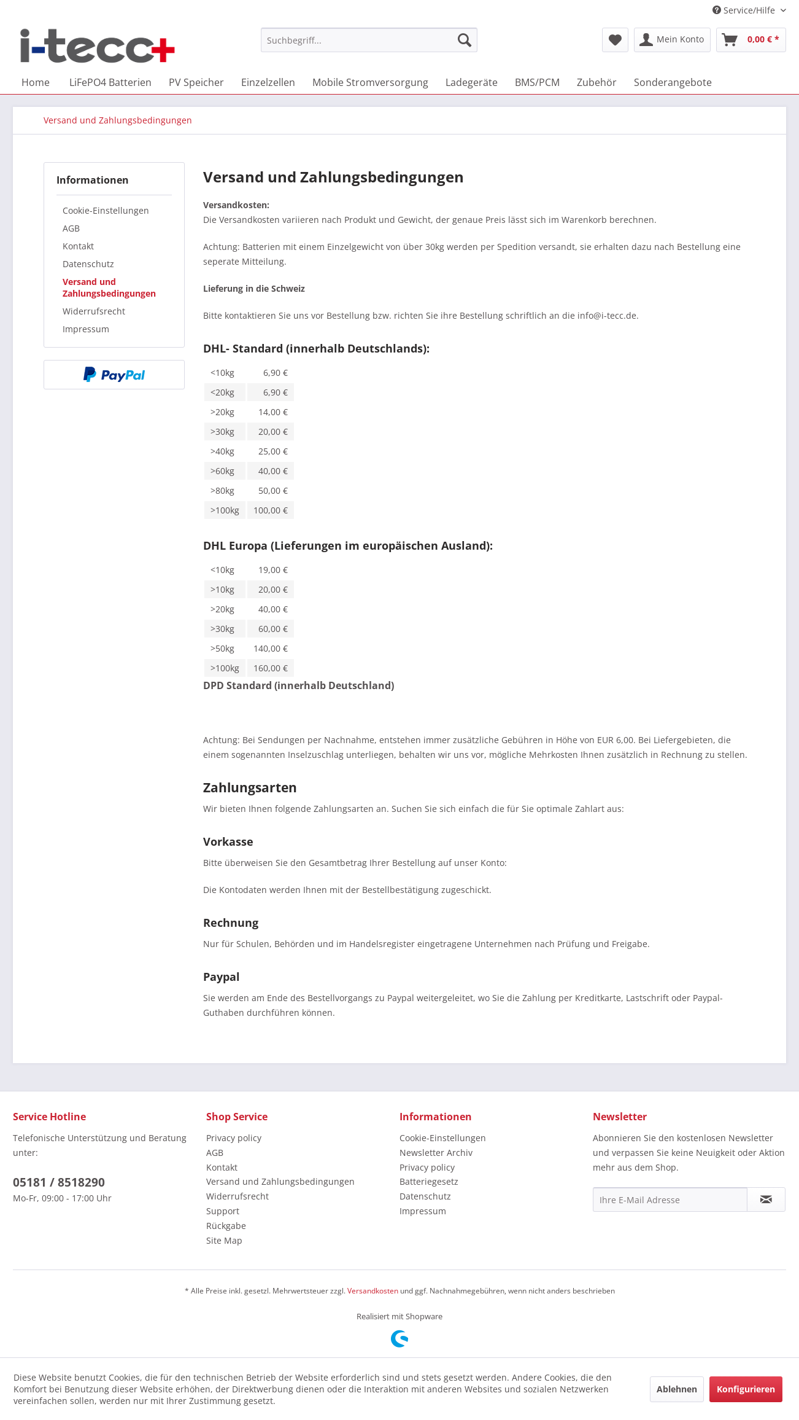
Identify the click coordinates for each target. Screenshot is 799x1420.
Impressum (86, 329)
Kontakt (78, 246)
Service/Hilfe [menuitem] (745, 10)
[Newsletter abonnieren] (766, 1199)
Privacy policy (233, 1138)
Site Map (224, 1240)
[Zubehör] (596, 82)
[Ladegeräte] (471, 82)
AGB (71, 228)
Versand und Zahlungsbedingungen (109, 287)
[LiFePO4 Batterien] (110, 82)
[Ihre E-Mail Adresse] (670, 1199)
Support (222, 1211)
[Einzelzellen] (268, 82)
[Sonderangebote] (672, 82)
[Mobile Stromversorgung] (370, 82)
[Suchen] (464, 40)
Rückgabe (226, 1225)
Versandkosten (372, 1290)
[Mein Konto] (672, 40)
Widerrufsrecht (94, 311)
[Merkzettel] (615, 40)
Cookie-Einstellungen (106, 210)
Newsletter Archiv (436, 1152)
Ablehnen (677, 1389)
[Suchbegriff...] (369, 40)
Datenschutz (88, 264)
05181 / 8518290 (59, 1182)
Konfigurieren (746, 1389)
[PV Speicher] (196, 82)
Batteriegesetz (429, 1181)
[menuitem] (369, 40)
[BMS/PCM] (537, 82)
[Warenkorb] (751, 40)
